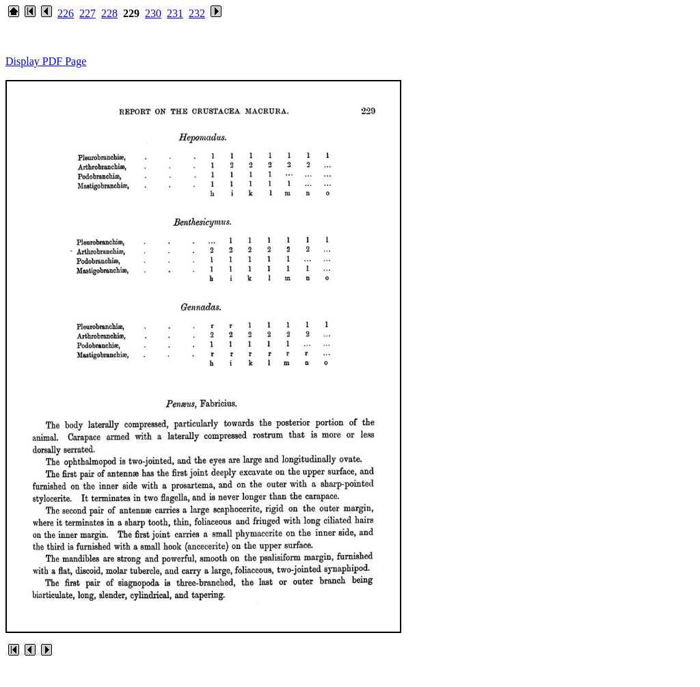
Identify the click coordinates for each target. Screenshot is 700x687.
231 (175, 13)
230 (153, 13)
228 (109, 13)
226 (65, 13)
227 (87, 13)
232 (197, 13)
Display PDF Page (45, 61)
